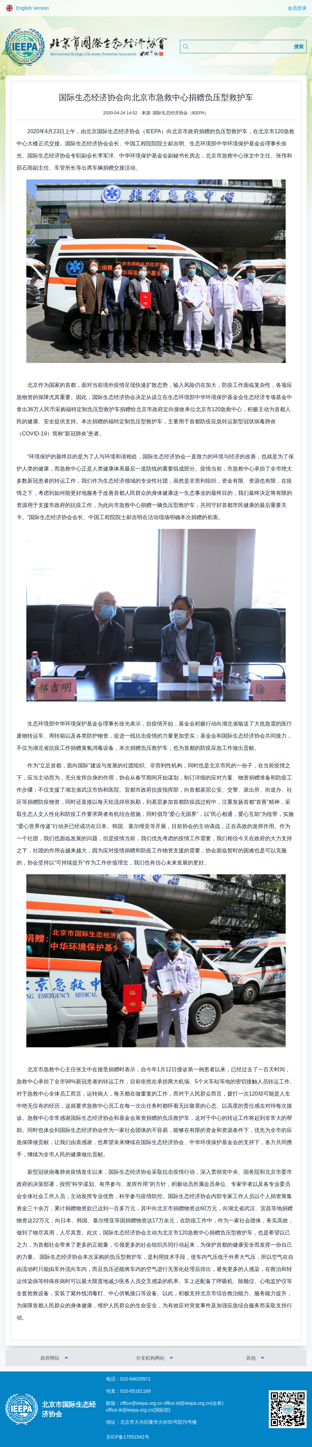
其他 (251, 1358)
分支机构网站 (150, 1358)
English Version (27, 8)
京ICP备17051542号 (127, 1437)
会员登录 (297, 8)
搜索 (299, 46)
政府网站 (50, 1358)
